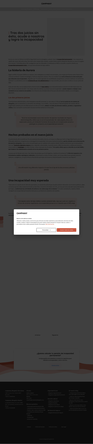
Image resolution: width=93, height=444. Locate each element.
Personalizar (46, 230)
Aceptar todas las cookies (66, 230)
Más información (50, 224)
